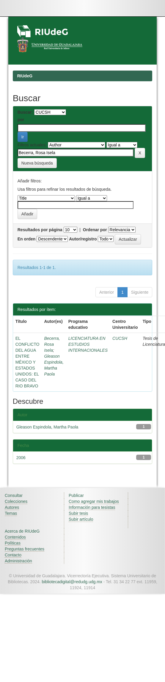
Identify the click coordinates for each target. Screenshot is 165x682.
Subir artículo (81, 519)
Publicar (76, 495)
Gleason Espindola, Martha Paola (47, 427)
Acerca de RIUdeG (22, 531)
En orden (27, 239)
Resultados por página (40, 229)
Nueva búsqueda (37, 163)
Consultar (14, 495)
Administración (18, 561)
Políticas (13, 543)
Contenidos (15, 537)
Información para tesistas (92, 507)
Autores (12, 507)
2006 (21, 457)
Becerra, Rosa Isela (52, 344)
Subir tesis (78, 513)
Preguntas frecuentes (24, 549)
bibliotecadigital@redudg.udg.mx (72, 581)
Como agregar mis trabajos (94, 501)
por (21, 119)
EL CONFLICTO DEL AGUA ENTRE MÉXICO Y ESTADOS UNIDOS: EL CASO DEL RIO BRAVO (27, 362)
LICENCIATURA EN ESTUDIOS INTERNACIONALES (88, 344)
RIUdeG (24, 75)
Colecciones (16, 501)
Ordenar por (95, 229)
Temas (11, 513)
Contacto (13, 555)
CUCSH (119, 338)
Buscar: (25, 112)
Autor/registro (83, 239)
